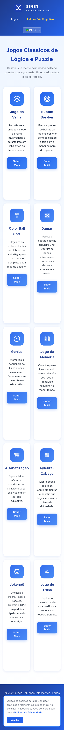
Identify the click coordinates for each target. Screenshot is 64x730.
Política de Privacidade (28, 712)
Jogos (14, 19)
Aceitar (15, 720)
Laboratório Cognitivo (40, 19)
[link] (16, 143)
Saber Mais (16, 163)
